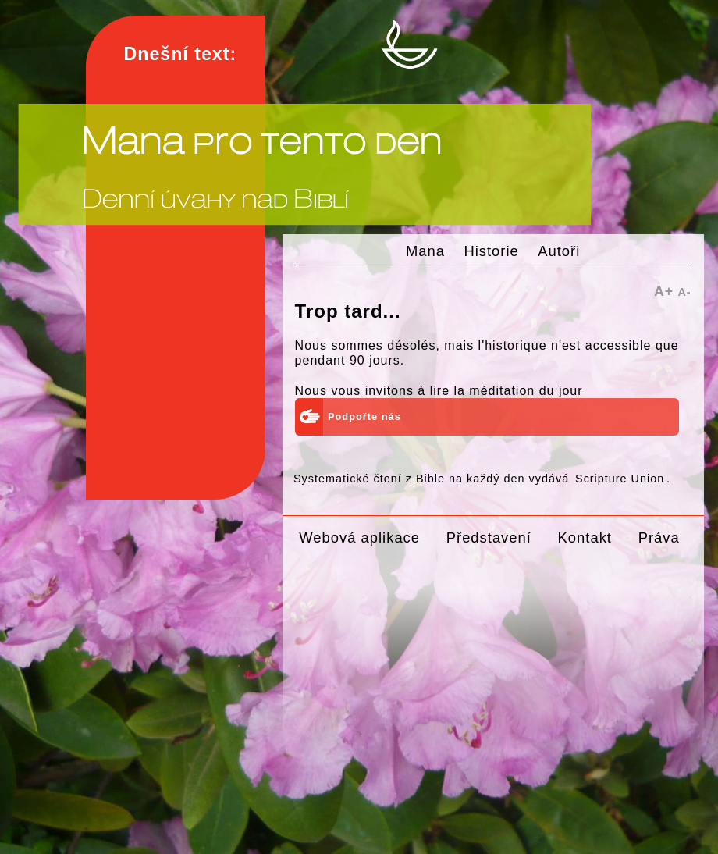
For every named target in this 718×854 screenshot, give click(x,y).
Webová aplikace (359, 537)
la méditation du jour (517, 390)
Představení (488, 537)
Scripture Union (619, 478)
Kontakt (585, 537)
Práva (659, 537)
